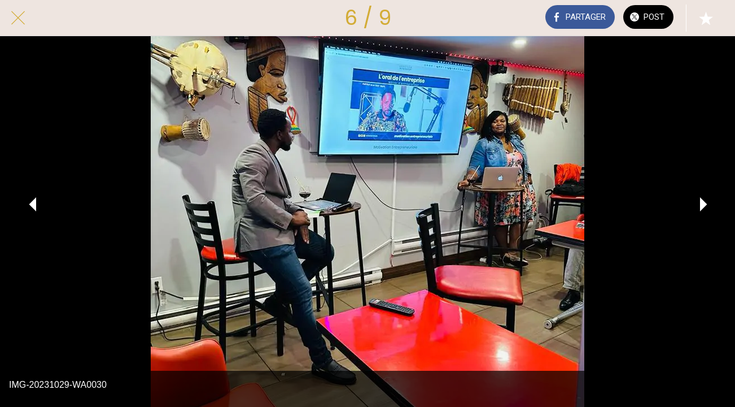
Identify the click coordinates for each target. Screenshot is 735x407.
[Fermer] (18, 18)
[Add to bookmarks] (705, 18)
